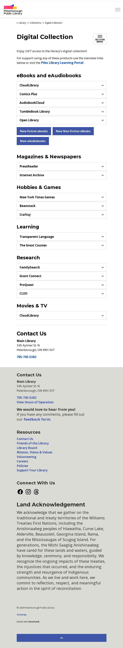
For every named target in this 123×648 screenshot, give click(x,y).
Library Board (27, 448)
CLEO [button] (23, 293)
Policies (22, 466)
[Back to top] (61, 638)
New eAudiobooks (33, 141)
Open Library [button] (29, 120)
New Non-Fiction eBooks (73, 131)
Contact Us (25, 439)
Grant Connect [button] (30, 276)
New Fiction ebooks (34, 131)
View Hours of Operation (35, 402)
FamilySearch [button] (30, 267)
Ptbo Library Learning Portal (62, 63)
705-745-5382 (26, 357)
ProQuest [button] (27, 285)
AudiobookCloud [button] (32, 103)
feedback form (37, 419)
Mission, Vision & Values (34, 452)
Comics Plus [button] (28, 94)
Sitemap (22, 614)
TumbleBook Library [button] (35, 111)
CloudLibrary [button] (29, 85)
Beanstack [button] (27, 206)
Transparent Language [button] (37, 237)
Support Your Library (32, 470)
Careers (22, 461)
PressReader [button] (29, 166)
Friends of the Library (33, 443)
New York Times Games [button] (37, 197)
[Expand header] (117, 10)
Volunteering (26, 457)
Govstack (33, 621)
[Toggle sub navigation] (99, 38)
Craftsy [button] (25, 215)
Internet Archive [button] (32, 175)
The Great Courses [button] (33, 245)
